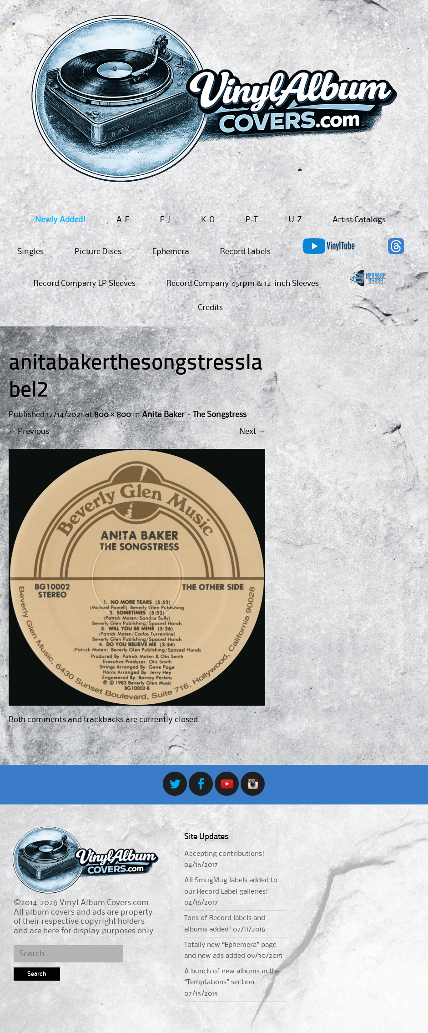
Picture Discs (98, 251)
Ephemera (170, 251)
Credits (210, 307)
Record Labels (245, 251)
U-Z (295, 220)
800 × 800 (112, 414)
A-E (122, 220)
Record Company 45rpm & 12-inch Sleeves (242, 283)
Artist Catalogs (359, 220)
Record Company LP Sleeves (85, 283)
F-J (165, 220)
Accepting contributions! (224, 854)
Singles (30, 251)
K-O (208, 220)
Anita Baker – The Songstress (194, 414)
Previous (29, 431)
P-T (251, 220)
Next (252, 431)
